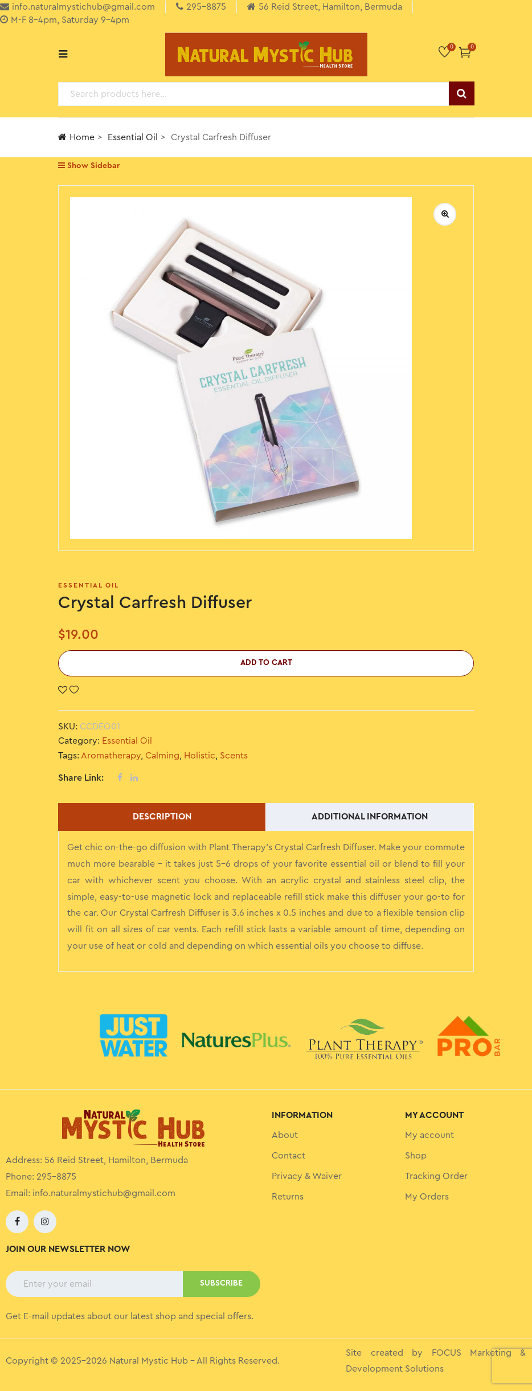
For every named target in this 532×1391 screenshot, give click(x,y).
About (285, 1135)
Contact (288, 1155)
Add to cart (266, 663)
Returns (288, 1196)
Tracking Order (436, 1176)
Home (76, 137)
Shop (416, 1155)
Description (162, 816)
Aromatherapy (111, 755)
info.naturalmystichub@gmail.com (103, 1193)
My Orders (427, 1196)
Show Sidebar (89, 165)
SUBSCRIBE (221, 1283)
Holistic (199, 755)
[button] (465, 52)
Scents (234, 755)
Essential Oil (133, 137)
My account (429, 1135)
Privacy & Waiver (307, 1176)
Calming (162, 755)
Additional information (370, 816)
